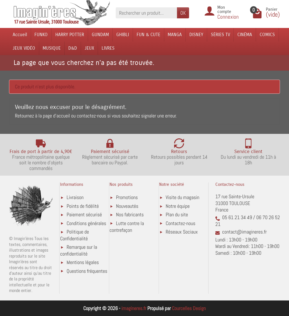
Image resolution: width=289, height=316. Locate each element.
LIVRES (108, 48)
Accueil (20, 34)
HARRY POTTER (69, 34)
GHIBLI (122, 34)
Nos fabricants (130, 214)
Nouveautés (127, 206)
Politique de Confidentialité (74, 235)
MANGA (175, 34)
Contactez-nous (180, 223)
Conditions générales (86, 223)
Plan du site (177, 214)
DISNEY (196, 34)
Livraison (75, 197)
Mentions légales (83, 262)
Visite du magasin (182, 197)
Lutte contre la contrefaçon (127, 226)
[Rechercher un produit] (146, 12)
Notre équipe (178, 206)
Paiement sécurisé (84, 214)
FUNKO (41, 34)
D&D (72, 48)
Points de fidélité (83, 206)
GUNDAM (100, 34)
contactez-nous (91, 115)
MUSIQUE (52, 48)
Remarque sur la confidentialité (78, 250)
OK (183, 13)
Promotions (127, 197)
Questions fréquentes (87, 271)
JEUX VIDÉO (24, 48)
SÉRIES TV (220, 34)
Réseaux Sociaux (182, 231)
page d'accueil (56, 115)
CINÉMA (244, 34)
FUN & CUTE (148, 34)
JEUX (89, 48)
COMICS (267, 34)
